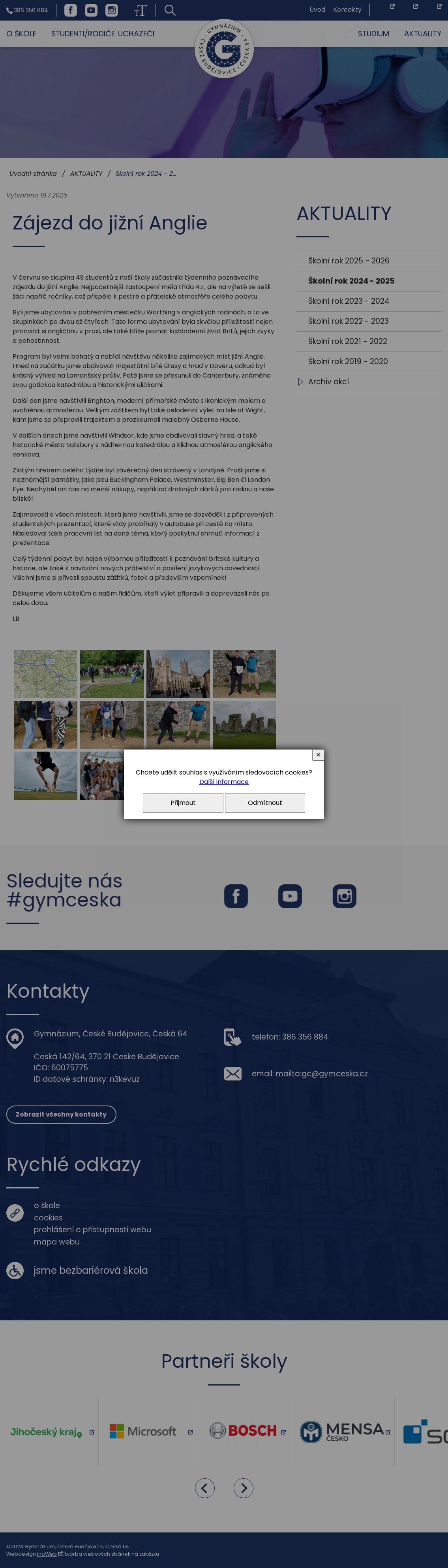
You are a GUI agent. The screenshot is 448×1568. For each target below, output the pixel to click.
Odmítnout (265, 802)
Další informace (224, 781)
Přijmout (183, 802)
